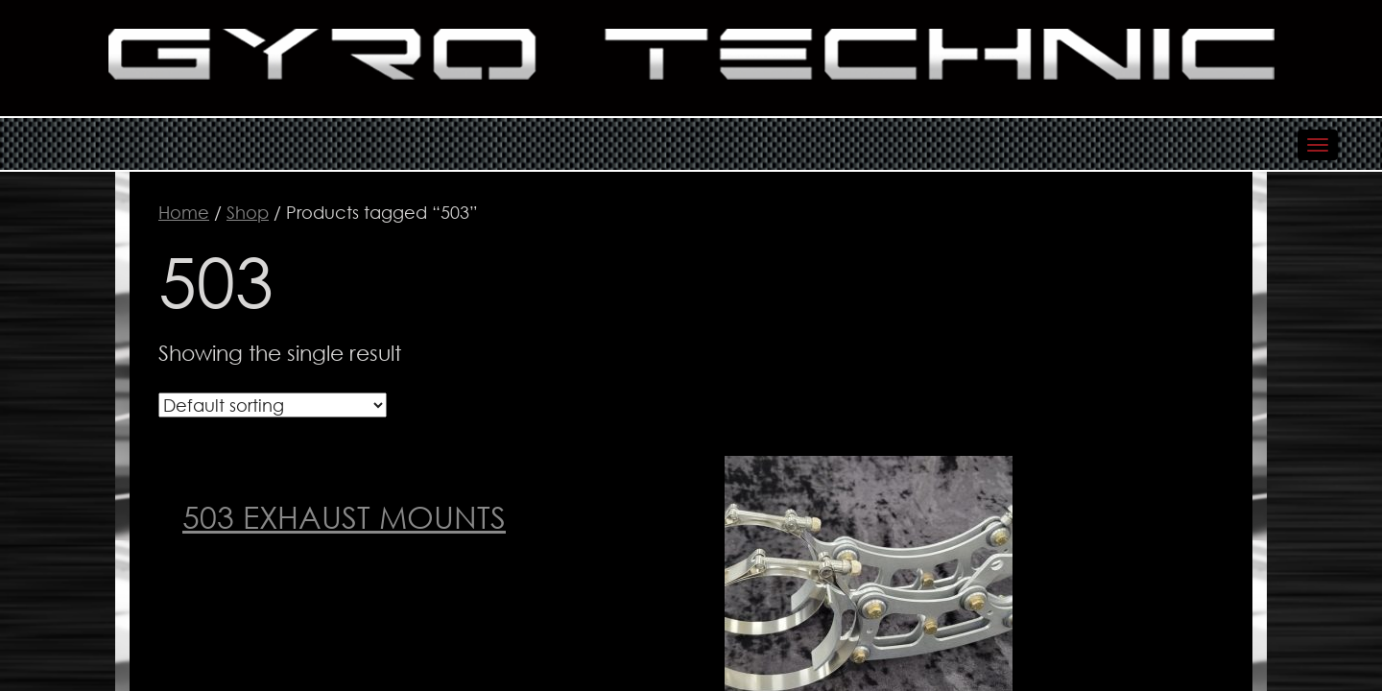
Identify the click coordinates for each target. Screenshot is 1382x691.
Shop (247, 212)
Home (183, 212)
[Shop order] (272, 405)
